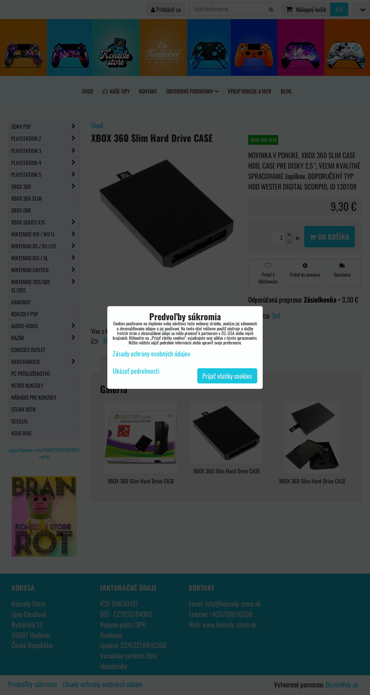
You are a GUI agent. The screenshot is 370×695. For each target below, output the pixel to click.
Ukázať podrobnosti (136, 371)
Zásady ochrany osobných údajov (151, 353)
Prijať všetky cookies (227, 376)
